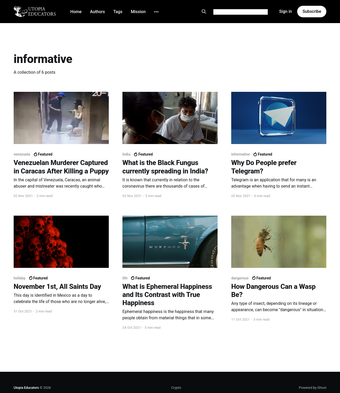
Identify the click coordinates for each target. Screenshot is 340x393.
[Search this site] (204, 11)
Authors (97, 11)
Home (76, 11)
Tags (117, 11)
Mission (138, 11)
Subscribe (311, 11)
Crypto (176, 388)
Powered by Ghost (312, 388)
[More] (156, 12)
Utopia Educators (26, 388)
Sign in (285, 11)
